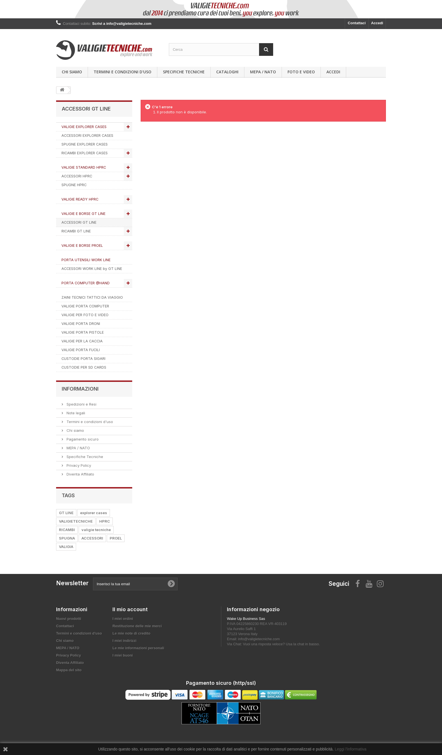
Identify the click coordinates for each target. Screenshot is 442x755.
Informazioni (80, 389)
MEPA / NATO (263, 71)
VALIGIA (66, 546)
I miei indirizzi (124, 641)
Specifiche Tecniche (184, 71)
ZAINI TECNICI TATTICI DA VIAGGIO (92, 297)
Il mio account (130, 609)
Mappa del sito (68, 670)
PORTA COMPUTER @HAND (85, 283)
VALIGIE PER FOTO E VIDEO (85, 315)
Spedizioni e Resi (80, 404)
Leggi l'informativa (350, 749)
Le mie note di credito (131, 633)
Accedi (377, 23)
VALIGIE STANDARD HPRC (83, 167)
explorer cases (93, 512)
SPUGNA (67, 538)
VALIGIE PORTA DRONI (80, 324)
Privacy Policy (78, 465)
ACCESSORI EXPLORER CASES (87, 135)
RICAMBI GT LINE (76, 231)
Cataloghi (227, 71)
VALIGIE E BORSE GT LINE (83, 214)
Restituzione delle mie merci (137, 626)
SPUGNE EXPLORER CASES (84, 144)
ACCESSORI (92, 538)
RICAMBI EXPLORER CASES (84, 153)
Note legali (75, 413)
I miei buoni (122, 655)
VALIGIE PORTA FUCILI (80, 350)
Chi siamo (72, 71)
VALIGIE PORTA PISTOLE (82, 332)
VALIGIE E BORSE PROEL (82, 245)
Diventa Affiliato (79, 474)
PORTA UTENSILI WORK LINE (86, 260)
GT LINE (66, 512)
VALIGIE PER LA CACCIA (82, 341)
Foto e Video (301, 71)
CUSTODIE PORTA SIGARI (83, 358)
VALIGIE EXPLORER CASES (84, 127)
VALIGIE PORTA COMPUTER (85, 306)
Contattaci (357, 23)
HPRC (104, 521)
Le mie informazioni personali (138, 648)
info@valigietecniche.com (259, 639)
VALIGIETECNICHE (76, 521)
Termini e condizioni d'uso (122, 71)
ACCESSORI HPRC (76, 176)
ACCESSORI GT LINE (78, 222)
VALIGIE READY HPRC (79, 199)
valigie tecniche (96, 529)
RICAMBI (67, 529)
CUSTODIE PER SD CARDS (83, 367)
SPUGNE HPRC (74, 185)
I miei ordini (122, 619)
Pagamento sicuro (82, 439)
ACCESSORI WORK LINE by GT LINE (91, 269)
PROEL (116, 538)
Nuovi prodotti (68, 619)
